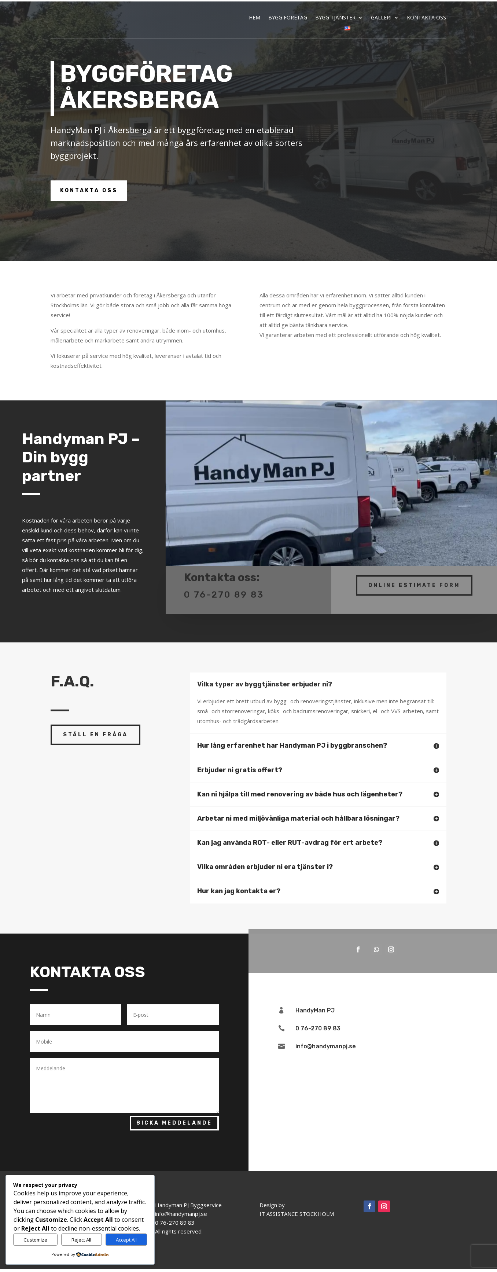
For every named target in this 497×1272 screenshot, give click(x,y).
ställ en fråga (95, 737)
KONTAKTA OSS (426, 18)
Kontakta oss (89, 193)
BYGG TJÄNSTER (335, 18)
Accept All (126, 1239)
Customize (35, 1239)
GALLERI (381, 18)
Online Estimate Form (414, 583)
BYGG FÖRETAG (287, 18)
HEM (254, 18)
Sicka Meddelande (174, 1126)
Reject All (81, 1239)
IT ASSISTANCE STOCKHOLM (296, 1216)
